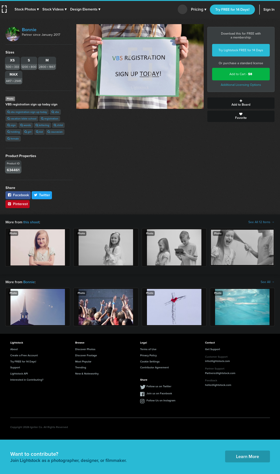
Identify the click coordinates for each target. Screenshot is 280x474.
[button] (27, 9)
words (25, 125)
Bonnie (29, 29)
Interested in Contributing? (27, 380)
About (14, 349)
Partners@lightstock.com (220, 373)
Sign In (269, 9)
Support (15, 367)
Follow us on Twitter (158, 386)
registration (49, 119)
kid (39, 132)
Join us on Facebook (159, 393)
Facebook (18, 195)
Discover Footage (86, 355)
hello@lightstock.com (218, 385)
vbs (55, 112)
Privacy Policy (148, 355)
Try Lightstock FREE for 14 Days (240, 50)
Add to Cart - (240, 74)
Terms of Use (148, 349)
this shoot (31, 222)
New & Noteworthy (87, 374)
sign (11, 125)
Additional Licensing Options (241, 84)
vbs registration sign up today (27, 112)
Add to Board (241, 103)
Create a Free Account (24, 355)
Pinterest (17, 203)
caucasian (55, 132)
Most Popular (83, 361)
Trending (80, 367)
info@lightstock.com (217, 361)
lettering (42, 125)
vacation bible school (21, 119)
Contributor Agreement (154, 367)
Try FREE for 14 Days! (232, 9)
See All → (268, 282)
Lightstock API (19, 374)
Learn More (247, 456)
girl (27, 132)
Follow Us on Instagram (160, 400)
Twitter (41, 195)
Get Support (212, 349)
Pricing (198, 10)
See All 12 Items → (261, 222)
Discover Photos (85, 349)
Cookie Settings (150, 361)
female (13, 139)
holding (13, 132)
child (58, 125)
